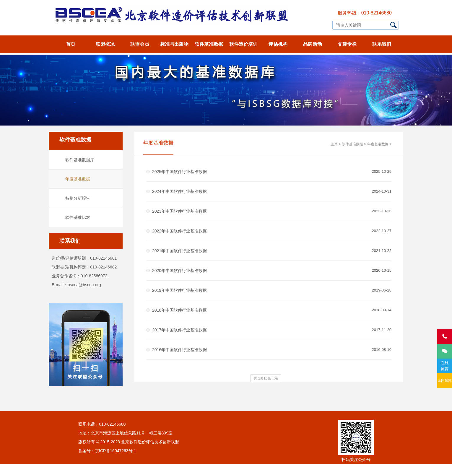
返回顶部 (445, 381)
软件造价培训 (243, 44)
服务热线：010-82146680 (365, 12)
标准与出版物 (174, 44)
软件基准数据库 (79, 159)
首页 (70, 44)
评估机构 (278, 44)
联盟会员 (139, 44)
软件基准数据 (209, 44)
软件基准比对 (77, 217)
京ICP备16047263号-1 (115, 450)
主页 (334, 144)
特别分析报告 (77, 198)
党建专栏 (347, 44)
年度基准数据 (77, 179)
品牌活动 (312, 44)
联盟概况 (105, 44)
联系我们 (381, 44)
